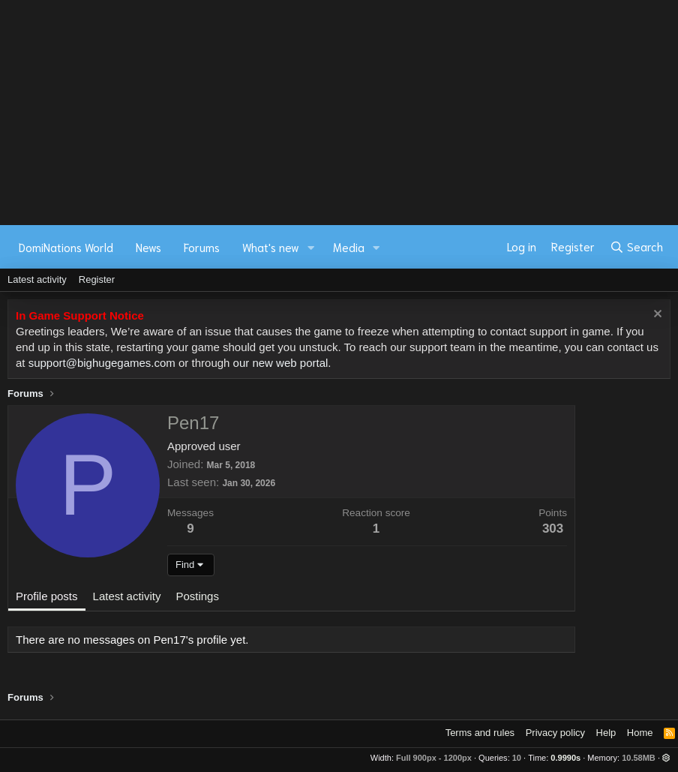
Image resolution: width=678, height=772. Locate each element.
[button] (311, 247)
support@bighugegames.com (102, 362)
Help (606, 732)
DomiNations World (66, 246)
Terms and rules (480, 732)
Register (97, 279)
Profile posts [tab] (47, 596)
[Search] (636, 247)
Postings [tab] (197, 596)
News (148, 246)
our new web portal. (282, 362)
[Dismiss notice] (656, 315)
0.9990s (565, 757)
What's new (270, 246)
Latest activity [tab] (127, 596)
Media (348, 246)
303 (552, 528)
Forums (202, 246)
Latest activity (37, 279)
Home (640, 732)
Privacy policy (555, 732)
